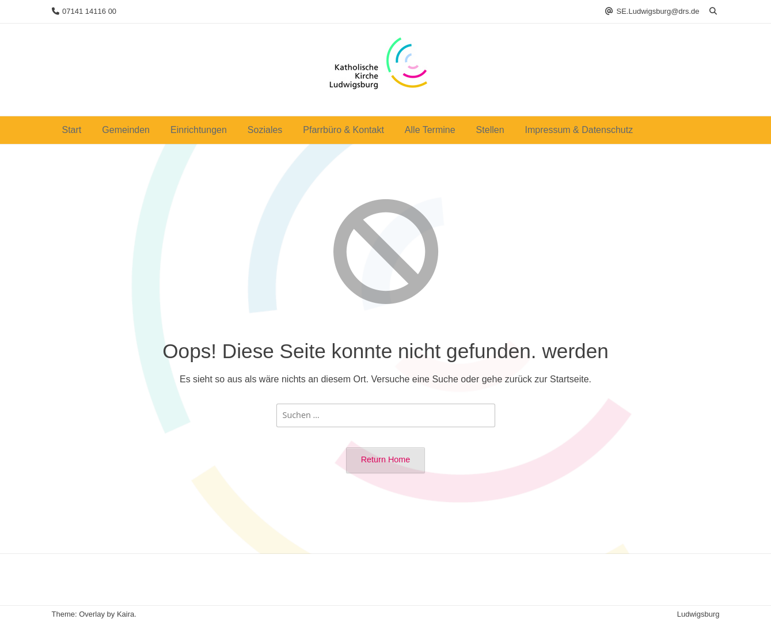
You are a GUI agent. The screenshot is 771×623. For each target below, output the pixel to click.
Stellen (490, 130)
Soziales (265, 130)
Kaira (125, 614)
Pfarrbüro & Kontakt (343, 130)
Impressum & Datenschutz (579, 130)
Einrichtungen (198, 130)
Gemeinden (126, 130)
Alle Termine (430, 130)
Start (72, 130)
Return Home (386, 459)
